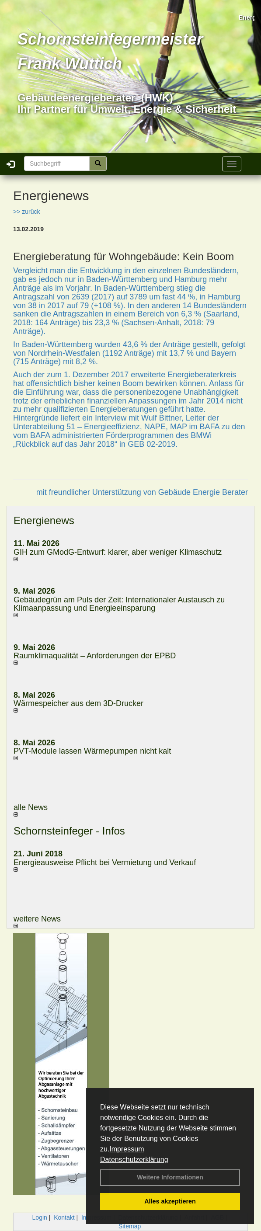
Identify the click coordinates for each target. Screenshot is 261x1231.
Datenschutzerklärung (134, 1159)
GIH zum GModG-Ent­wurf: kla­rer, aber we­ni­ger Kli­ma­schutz (118, 552)
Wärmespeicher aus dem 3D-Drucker (78, 703)
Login (39, 1217)
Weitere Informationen (170, 1177)
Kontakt (64, 1217)
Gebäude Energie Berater (203, 492)
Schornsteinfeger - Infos (69, 831)
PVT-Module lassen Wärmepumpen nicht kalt (92, 751)
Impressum (126, 1149)
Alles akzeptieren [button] (170, 1201)
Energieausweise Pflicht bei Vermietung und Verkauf (105, 862)
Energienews (44, 520)
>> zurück (26, 211)
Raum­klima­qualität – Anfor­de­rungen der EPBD (95, 655)
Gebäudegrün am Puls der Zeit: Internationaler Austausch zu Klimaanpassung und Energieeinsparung (119, 604)
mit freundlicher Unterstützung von (97, 492)
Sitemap (129, 1226)
